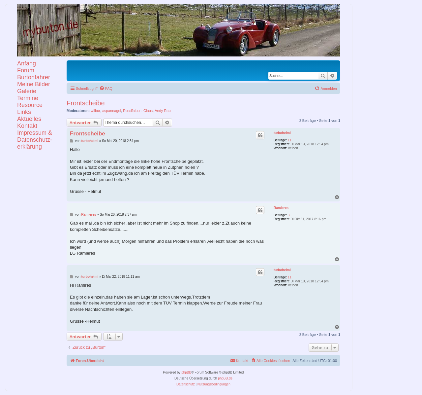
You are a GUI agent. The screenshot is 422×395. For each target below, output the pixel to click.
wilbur (95, 111)
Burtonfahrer (33, 77)
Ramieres (281, 208)
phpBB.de (225, 378)
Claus (148, 111)
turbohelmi (282, 133)
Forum (25, 70)
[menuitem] (105, 88)
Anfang (26, 63)
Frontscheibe (86, 103)
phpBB (186, 372)
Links (24, 112)
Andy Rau (162, 111)
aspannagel (111, 111)
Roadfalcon (132, 111)
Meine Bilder (33, 84)
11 (289, 140)
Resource (30, 105)
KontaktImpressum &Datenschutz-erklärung (34, 136)
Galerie (26, 91)
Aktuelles (29, 119)
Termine (27, 98)
